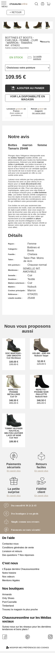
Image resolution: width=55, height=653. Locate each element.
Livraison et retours (12, 551)
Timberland (8, 605)
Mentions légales (11, 580)
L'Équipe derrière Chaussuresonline (20, 569)
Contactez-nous (10, 544)
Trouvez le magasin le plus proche (20, 609)
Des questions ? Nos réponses (18, 555)
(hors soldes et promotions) (16, 112)
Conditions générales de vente (18, 547)
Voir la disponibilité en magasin (27, 98)
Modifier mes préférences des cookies (27, 647)
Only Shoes (8, 598)
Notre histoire (9, 573)
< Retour (16, 12)
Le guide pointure (35, 57)
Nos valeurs (8, 576)
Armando (7, 594)
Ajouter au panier (27, 88)
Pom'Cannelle (9, 602)
